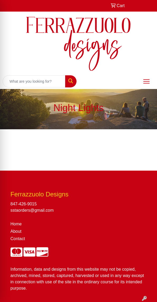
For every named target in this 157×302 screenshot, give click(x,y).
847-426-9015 (24, 204)
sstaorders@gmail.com (32, 210)
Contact (18, 238)
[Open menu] (146, 81)
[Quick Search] (34, 81)
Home (16, 224)
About (16, 231)
